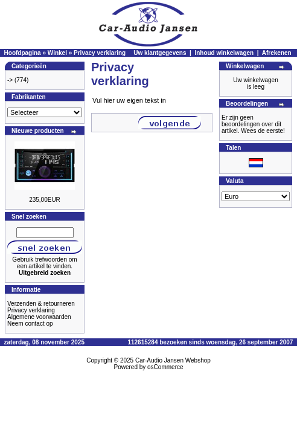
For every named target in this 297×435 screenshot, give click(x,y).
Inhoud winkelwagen (224, 53)
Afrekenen (277, 53)
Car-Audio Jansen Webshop (173, 360)
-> (10, 80)
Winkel (57, 53)
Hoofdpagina (22, 53)
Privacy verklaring (100, 53)
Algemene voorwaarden (39, 317)
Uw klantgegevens (159, 53)
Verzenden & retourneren (41, 303)
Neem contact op (30, 323)
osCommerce (165, 367)
